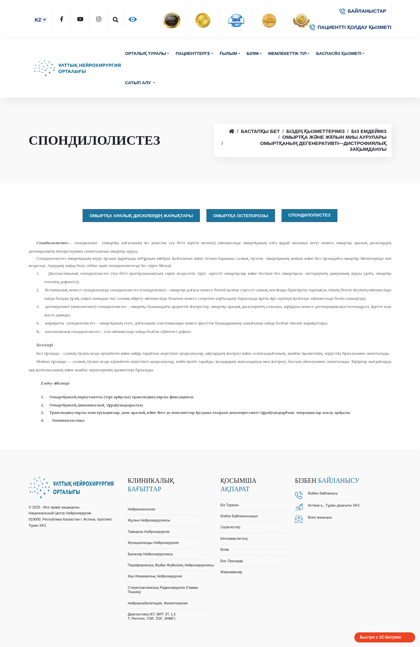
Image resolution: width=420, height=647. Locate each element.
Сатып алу (138, 82)
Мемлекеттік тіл (287, 53)
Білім (253, 53)
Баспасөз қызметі (338, 53)
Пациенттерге (193, 53)
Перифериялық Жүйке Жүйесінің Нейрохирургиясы (171, 565)
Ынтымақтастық (234, 538)
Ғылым (228, 53)
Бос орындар (231, 561)
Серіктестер (230, 527)
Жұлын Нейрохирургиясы (149, 520)
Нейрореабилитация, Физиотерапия (158, 603)
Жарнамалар (231, 572)
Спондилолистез (309, 215)
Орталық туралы (145, 53)
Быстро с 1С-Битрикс (380, 637)
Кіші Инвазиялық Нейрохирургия (155, 576)
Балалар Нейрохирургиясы (150, 554)
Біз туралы (229, 505)
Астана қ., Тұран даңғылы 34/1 (334, 505)
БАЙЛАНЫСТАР (362, 11)
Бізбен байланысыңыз (239, 516)
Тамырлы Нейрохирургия (149, 532)
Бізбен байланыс (322, 493)
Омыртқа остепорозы (240, 215)
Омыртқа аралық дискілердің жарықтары (141, 215)
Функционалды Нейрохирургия (153, 543)
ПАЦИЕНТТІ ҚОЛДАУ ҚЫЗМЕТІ (350, 27)
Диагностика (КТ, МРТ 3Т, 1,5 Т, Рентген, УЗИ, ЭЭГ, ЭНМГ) (152, 616)
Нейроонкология (141, 509)
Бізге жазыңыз (320, 517)
